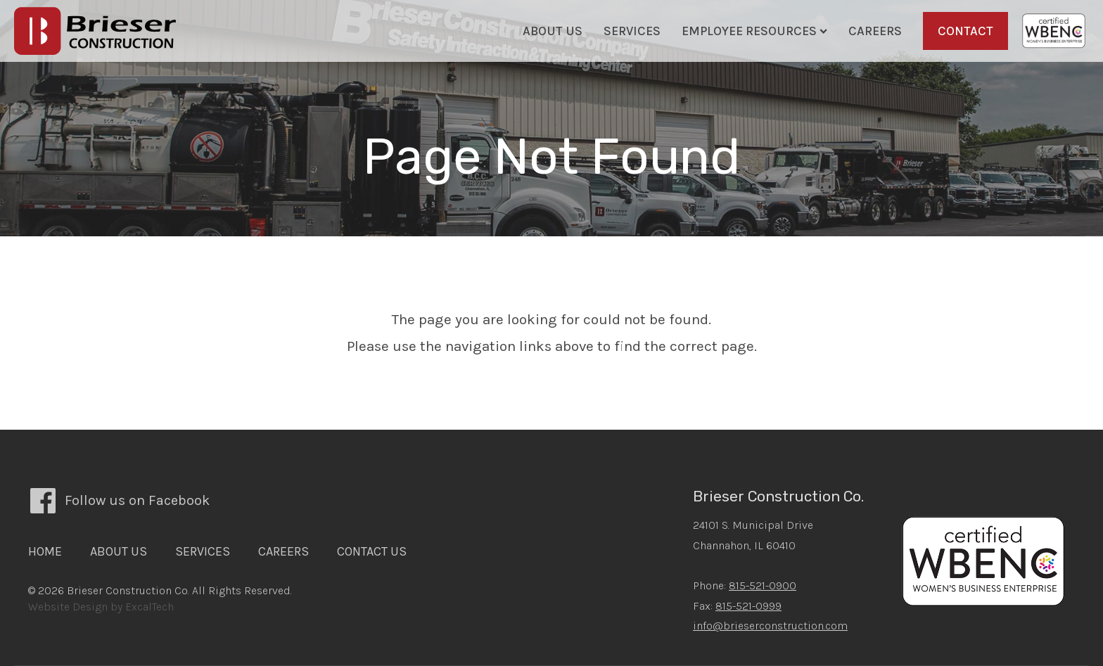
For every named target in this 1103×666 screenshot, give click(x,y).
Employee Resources (754, 31)
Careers (875, 31)
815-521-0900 (762, 585)
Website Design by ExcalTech (101, 606)
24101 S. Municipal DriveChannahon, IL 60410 (753, 535)
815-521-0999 (748, 606)
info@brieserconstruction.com (770, 625)
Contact (965, 31)
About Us (552, 31)
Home (45, 551)
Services (632, 31)
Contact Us (372, 551)
